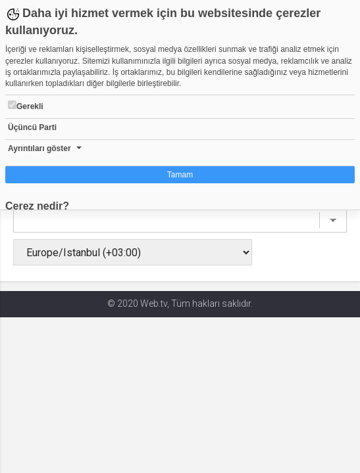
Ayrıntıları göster (39, 148)
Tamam (180, 174)
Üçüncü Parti (32, 127)
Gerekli (25, 106)
